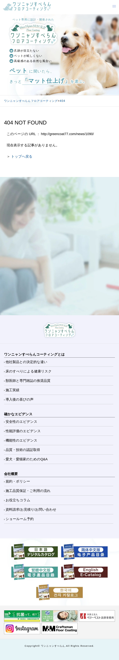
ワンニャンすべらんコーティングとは (34, 354)
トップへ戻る (21, 156)
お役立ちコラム (18, 500)
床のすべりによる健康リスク (29, 371)
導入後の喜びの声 (19, 399)
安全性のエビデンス (21, 422)
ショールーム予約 (20, 519)
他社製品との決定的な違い (26, 362)
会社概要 (11, 474)
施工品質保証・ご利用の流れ (28, 491)
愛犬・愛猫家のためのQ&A (27, 459)
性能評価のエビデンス (23, 431)
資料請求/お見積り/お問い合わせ (31, 509)
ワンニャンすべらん (53, 646)
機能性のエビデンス (21, 440)
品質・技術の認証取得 (23, 450)
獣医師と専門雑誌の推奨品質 (28, 381)
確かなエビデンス (18, 414)
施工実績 (12, 390)
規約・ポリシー (18, 481)
